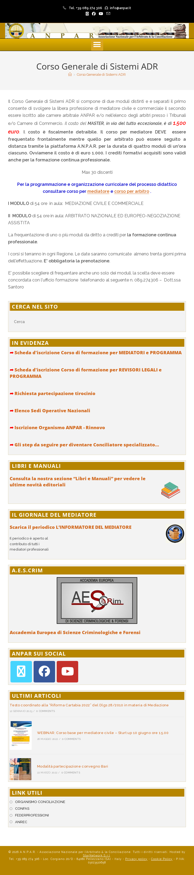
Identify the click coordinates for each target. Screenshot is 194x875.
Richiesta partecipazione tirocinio (52, 393)
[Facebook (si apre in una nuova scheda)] (93, 13)
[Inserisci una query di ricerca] (97, 321)
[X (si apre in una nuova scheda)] (87, 13)
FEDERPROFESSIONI (32, 815)
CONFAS (22, 809)
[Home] (70, 75)
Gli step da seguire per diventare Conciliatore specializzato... (84, 445)
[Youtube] (67, 671)
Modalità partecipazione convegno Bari (72, 766)
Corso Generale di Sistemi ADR (101, 75)
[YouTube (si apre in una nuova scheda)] (101, 13)
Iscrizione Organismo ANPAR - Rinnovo (57, 427)
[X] (21, 671)
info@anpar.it (120, 8)
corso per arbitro (131, 191)
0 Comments (45, 711)
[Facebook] (44, 671)
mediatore (98, 191)
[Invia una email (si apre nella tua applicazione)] (107, 13)
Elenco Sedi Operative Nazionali (50, 410)
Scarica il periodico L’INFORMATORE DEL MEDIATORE (70, 527)
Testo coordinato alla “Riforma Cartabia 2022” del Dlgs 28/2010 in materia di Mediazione (89, 705)
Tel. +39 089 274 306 (85, 8)
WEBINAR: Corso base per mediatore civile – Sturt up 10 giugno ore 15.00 (102, 733)
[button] (97, 45)
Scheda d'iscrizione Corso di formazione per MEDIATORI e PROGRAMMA (96, 352)
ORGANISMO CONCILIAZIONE (40, 802)
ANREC (21, 822)
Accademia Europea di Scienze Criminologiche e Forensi (75, 632)
